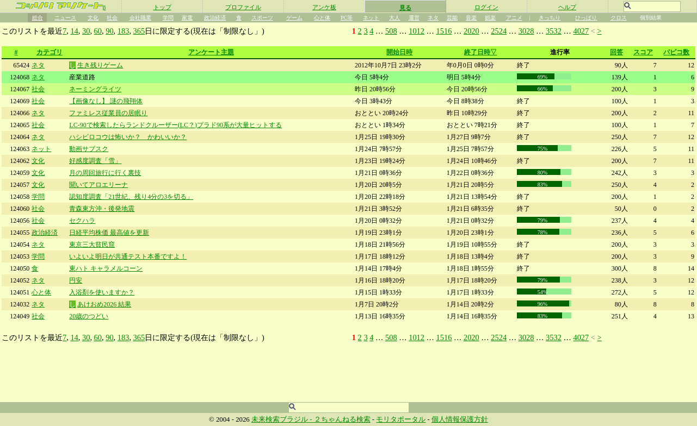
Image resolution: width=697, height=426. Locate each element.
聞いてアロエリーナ (98, 185)
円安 (75, 280)
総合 (37, 18)
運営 (414, 18)
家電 (187, 18)
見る (405, 7)
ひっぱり (586, 18)
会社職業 (140, 18)
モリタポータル (400, 419)
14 (74, 31)
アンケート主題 (211, 52)
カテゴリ (49, 52)
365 (139, 31)
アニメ (514, 18)
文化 (93, 18)
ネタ (433, 18)
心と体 (322, 18)
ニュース (65, 18)
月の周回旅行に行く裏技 (105, 173)
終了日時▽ (480, 52)
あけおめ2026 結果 (104, 304)
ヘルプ (567, 7)
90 (109, 31)
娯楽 (490, 18)
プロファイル (243, 7)
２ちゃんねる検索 (342, 419)
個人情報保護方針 (459, 419)
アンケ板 (324, 7)
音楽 (471, 18)
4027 (581, 31)
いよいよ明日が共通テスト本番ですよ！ (128, 256)
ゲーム (294, 18)
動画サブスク (88, 149)
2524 (499, 31)
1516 (444, 31)
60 (98, 31)
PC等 (347, 18)
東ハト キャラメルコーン (106, 268)
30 (86, 31)
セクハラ (82, 220)
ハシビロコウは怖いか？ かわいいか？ (128, 137)
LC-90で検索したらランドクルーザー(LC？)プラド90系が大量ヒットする (175, 125)
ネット (371, 18)
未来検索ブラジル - (282, 419)
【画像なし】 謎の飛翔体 (106, 101)
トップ (162, 7)
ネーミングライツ (95, 89)
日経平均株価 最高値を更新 (109, 232)
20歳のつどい (88, 316)
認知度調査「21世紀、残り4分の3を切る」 (131, 197)
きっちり (549, 18)
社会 (112, 18)
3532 (554, 31)
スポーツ (262, 18)
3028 (526, 31)
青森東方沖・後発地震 (101, 208)
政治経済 (215, 18)
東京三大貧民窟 (92, 244)
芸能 (452, 18)
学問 (168, 18)
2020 (471, 31)
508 (391, 31)
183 (123, 31)
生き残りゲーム (100, 65)
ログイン (486, 7)
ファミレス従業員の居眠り (108, 113)
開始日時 (399, 52)
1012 (416, 31)
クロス (618, 18)
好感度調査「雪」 (95, 161)
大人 (394, 18)
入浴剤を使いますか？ (101, 292)
